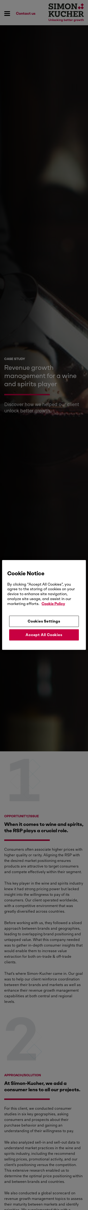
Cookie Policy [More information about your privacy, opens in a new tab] (53, 603)
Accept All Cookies (44, 635)
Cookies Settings (44, 621)
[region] (44, 605)
